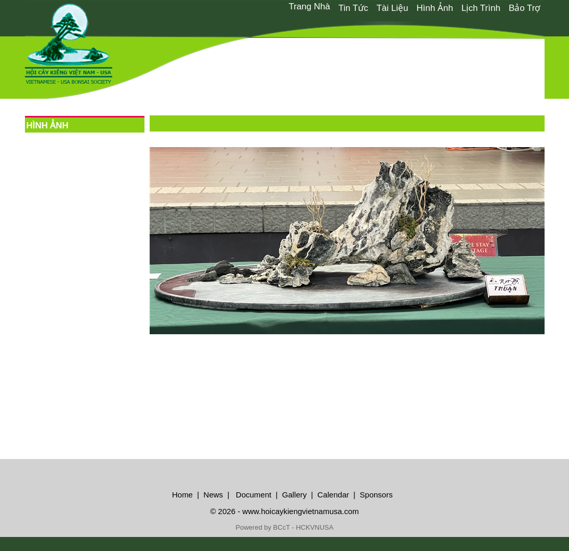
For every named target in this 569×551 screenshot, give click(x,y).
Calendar (333, 494)
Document (253, 494)
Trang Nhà (309, 6)
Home (182, 494)
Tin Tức (353, 8)
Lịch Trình (480, 8)
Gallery (294, 494)
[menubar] (414, 8)
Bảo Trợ (524, 8)
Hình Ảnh (434, 8)
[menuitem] (309, 7)
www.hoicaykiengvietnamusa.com (300, 511)
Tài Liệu (392, 8)
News (212, 494)
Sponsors (376, 494)
